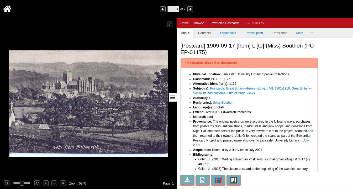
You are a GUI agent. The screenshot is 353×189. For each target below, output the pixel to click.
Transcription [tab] (254, 33)
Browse (199, 23)
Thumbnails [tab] (228, 33)
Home (185, 23)
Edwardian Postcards (224, 23)
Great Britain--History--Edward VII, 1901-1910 (258, 88)
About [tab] (185, 33)
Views (250, 93)
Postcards (217, 88)
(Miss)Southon (223, 102)
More (303, 33)
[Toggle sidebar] (173, 97)
